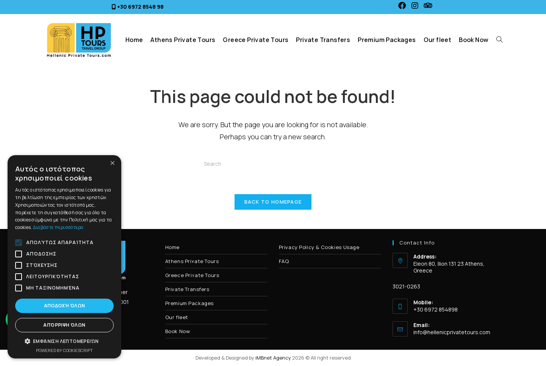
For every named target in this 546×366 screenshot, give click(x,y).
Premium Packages (189, 303)
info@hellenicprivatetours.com (451, 332)
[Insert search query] (273, 163)
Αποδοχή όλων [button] (64, 305)
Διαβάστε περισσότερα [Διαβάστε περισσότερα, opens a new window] (58, 227)
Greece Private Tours (192, 275)
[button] (64, 341)
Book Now (177, 331)
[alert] (64, 256)
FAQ (284, 261)
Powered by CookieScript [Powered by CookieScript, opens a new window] (64, 350)
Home (172, 247)
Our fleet (176, 317)
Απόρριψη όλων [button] (64, 325)
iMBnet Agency (273, 357)
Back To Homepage (273, 201)
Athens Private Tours (192, 261)
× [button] (112, 163)
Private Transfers (187, 289)
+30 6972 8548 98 (140, 6)
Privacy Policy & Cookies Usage (319, 247)
